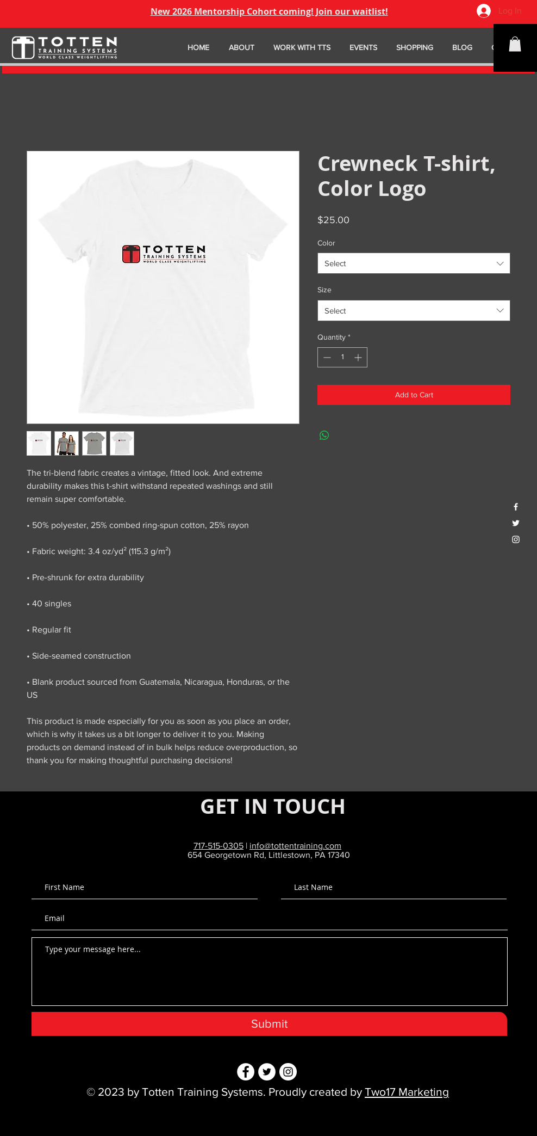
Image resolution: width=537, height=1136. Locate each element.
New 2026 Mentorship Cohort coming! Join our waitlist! (269, 11)
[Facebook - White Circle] (245, 1071)
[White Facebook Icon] (516, 507)
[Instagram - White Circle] (288, 1071)
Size (324, 289)
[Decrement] (326, 357)
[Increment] (359, 357)
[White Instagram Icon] (516, 539)
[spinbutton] (342, 357)
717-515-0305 (218, 845)
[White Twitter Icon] (516, 523)
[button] (515, 43)
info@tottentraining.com (295, 845)
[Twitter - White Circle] (267, 1071)
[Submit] (269, 1024)
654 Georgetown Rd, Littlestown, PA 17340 (269, 854)
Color (326, 242)
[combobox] (413, 263)
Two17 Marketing (407, 1091)
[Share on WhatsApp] (324, 435)
